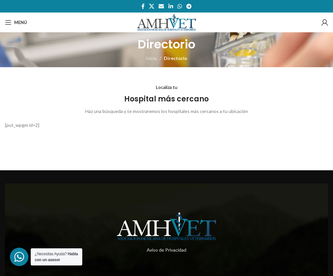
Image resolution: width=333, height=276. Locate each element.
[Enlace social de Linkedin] (170, 6)
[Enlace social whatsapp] (179, 6)
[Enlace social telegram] (189, 6)
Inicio (151, 58)
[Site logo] (166, 22)
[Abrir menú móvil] (16, 22)
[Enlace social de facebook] (143, 6)
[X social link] (151, 6)
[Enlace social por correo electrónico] (161, 6)
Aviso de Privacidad (166, 250)
